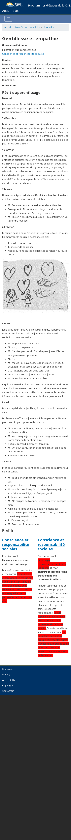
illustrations (49, 27)
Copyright (7, 685)
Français (15, 10)
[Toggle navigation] (8, 19)
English (5, 10)
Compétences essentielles (27, 27)
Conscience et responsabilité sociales (23, 53)
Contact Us (8, 690)
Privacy (6, 674)
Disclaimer (8, 669)
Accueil (7, 27)
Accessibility (8, 680)
